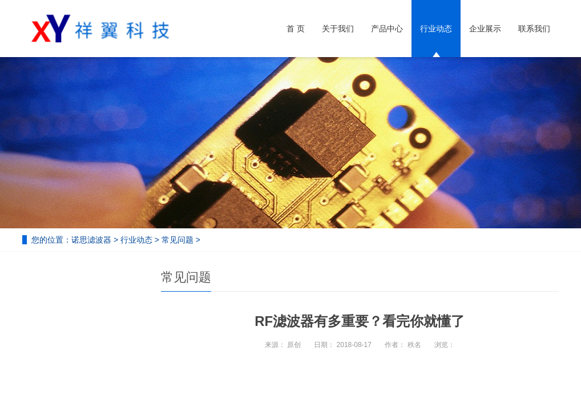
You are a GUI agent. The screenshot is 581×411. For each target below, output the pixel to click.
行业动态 (436, 28)
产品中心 (387, 28)
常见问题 (177, 239)
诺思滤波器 (91, 239)
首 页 (296, 28)
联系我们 (534, 28)
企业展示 (485, 28)
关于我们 (338, 28)
